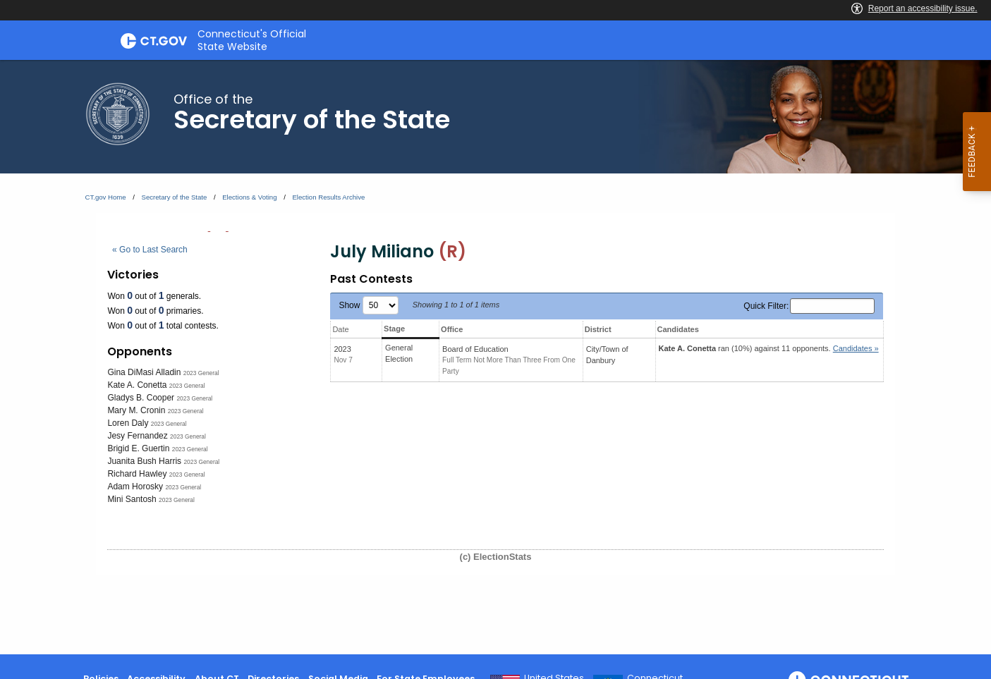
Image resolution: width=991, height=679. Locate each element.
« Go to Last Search (150, 250)
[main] (495, 357)
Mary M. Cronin (136, 410)
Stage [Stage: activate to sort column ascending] (394, 328)
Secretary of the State (174, 197)
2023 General (201, 373)
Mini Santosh (131, 499)
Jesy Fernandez (137, 436)
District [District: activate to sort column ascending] (598, 329)
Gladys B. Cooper (140, 398)
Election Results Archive (328, 197)
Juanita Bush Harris (144, 461)
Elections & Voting (249, 197)
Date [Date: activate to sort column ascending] (340, 329)
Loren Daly (127, 423)
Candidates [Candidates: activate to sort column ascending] (678, 329)
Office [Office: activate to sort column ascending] (452, 329)
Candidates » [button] (856, 348)
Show (368, 305)
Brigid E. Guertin (138, 448)
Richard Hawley (136, 474)
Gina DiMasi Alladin (144, 372)
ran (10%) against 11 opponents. (769, 348)
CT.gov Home (105, 197)
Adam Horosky (135, 486)
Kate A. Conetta (136, 385)
